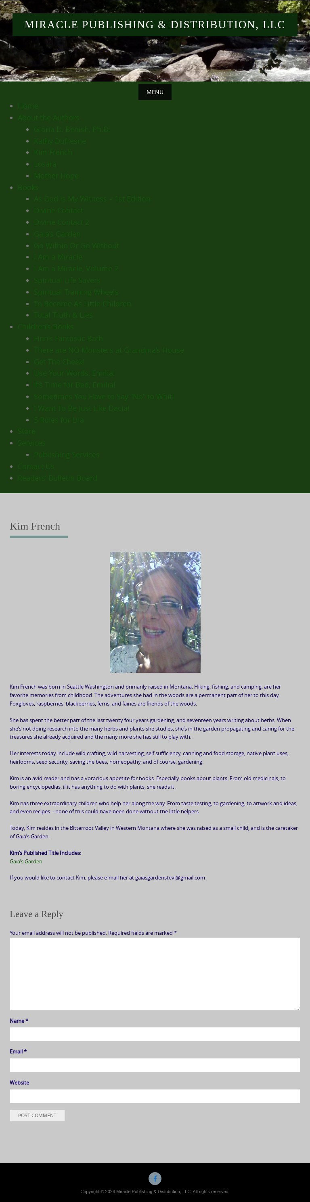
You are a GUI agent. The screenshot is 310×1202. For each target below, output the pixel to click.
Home (28, 106)
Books (28, 187)
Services (32, 443)
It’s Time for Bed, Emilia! (74, 384)
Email (18, 1051)
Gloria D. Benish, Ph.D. (72, 129)
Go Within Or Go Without (76, 245)
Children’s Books (46, 326)
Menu (155, 92)
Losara (45, 164)
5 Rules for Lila (59, 420)
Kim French (53, 152)
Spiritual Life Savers (67, 280)
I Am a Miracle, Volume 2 (76, 268)
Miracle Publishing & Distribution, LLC (155, 25)
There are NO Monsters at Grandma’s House (109, 350)
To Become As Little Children (82, 303)
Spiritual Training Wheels (76, 292)
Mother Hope (56, 175)
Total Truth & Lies (63, 315)
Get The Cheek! (59, 361)
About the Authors (49, 117)
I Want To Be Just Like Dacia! (82, 408)
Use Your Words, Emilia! (74, 373)
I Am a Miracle (58, 257)
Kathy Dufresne (60, 141)
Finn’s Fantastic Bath (68, 338)
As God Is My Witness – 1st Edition (92, 198)
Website (19, 1082)
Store (27, 431)
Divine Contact (58, 210)
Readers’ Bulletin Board (57, 478)
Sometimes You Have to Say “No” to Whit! (104, 396)
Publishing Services (67, 454)
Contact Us (36, 466)
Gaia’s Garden (57, 234)
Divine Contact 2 (61, 222)
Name (19, 1020)
